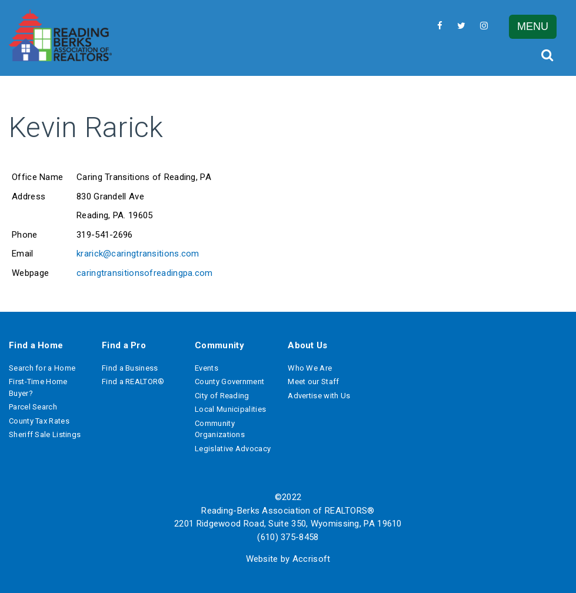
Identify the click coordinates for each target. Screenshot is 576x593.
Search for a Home (42, 368)
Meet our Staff (313, 381)
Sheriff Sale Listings (45, 434)
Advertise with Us (319, 395)
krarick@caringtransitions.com (137, 253)
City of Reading (222, 395)
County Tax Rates (39, 421)
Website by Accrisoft (288, 559)
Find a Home (36, 345)
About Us (307, 345)
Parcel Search (33, 406)
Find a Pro (124, 345)
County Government (229, 381)
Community (219, 345)
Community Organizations (220, 429)
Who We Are (310, 368)
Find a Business (130, 368)
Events (206, 368)
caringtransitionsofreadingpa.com (144, 273)
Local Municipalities (230, 409)
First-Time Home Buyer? (38, 387)
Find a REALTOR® (133, 381)
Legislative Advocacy (233, 448)
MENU (532, 26)
